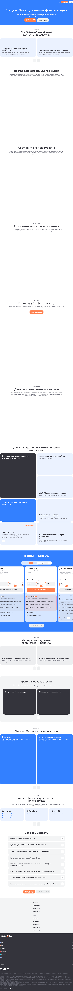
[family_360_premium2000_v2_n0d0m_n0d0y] (50, 584)
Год (44, 563)
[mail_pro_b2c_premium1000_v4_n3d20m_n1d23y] (15, 584)
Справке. (66, 976)
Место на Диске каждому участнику (37, 580)
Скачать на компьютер (33, 813)
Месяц (29, 563)
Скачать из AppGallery (8, 815)
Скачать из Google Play (8, 813)
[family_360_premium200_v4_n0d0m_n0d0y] (31, 584)
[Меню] (59, 2)
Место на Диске (64, 580)
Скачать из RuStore (7, 817)
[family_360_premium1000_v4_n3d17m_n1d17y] (41, 584)
